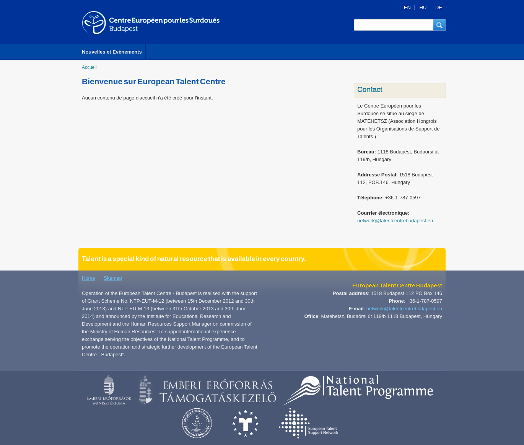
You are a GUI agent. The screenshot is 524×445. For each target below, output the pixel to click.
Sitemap (113, 278)
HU (423, 7)
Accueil (89, 67)
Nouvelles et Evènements (112, 52)
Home (88, 278)
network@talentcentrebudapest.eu (395, 220)
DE (438, 7)
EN (407, 7)
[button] (439, 25)
